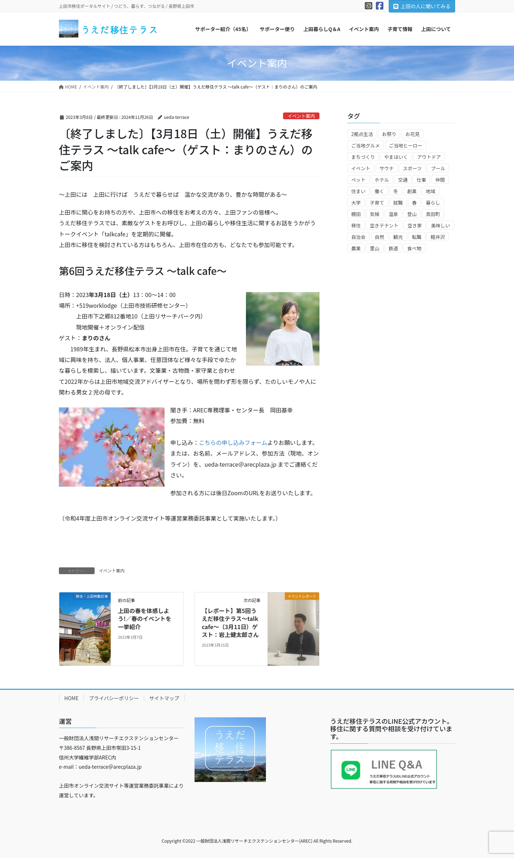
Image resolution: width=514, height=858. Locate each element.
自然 (379, 237)
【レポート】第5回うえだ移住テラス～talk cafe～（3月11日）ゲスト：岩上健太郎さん (230, 622)
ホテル (382, 179)
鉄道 (393, 248)
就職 (398, 202)
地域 (430, 191)
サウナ (386, 168)
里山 (374, 248)
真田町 (433, 214)
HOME (71, 698)
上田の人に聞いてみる (421, 6)
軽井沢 (437, 237)
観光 (398, 237)
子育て (377, 202)
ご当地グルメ (365, 145)
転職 (417, 237)
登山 (412, 214)
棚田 (356, 214)
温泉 (393, 214)
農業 (356, 248)
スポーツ (412, 168)
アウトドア (429, 157)
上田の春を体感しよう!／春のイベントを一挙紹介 (144, 618)
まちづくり (363, 157)
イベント (360, 168)
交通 (403, 179)
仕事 (421, 179)
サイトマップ (164, 698)
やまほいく (396, 157)
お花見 (412, 134)
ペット (358, 179)
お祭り (389, 134)
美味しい (440, 225)
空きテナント (384, 225)
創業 (412, 191)
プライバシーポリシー (114, 698)
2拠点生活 (362, 134)
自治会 (358, 237)
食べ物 (414, 248)
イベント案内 (301, 115)
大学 (356, 202)
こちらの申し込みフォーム (233, 442)
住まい (358, 191)
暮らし (433, 202)
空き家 (415, 225)
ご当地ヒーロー (405, 145)
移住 (356, 225)
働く (379, 191)
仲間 (440, 179)
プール (438, 168)
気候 (374, 214)
